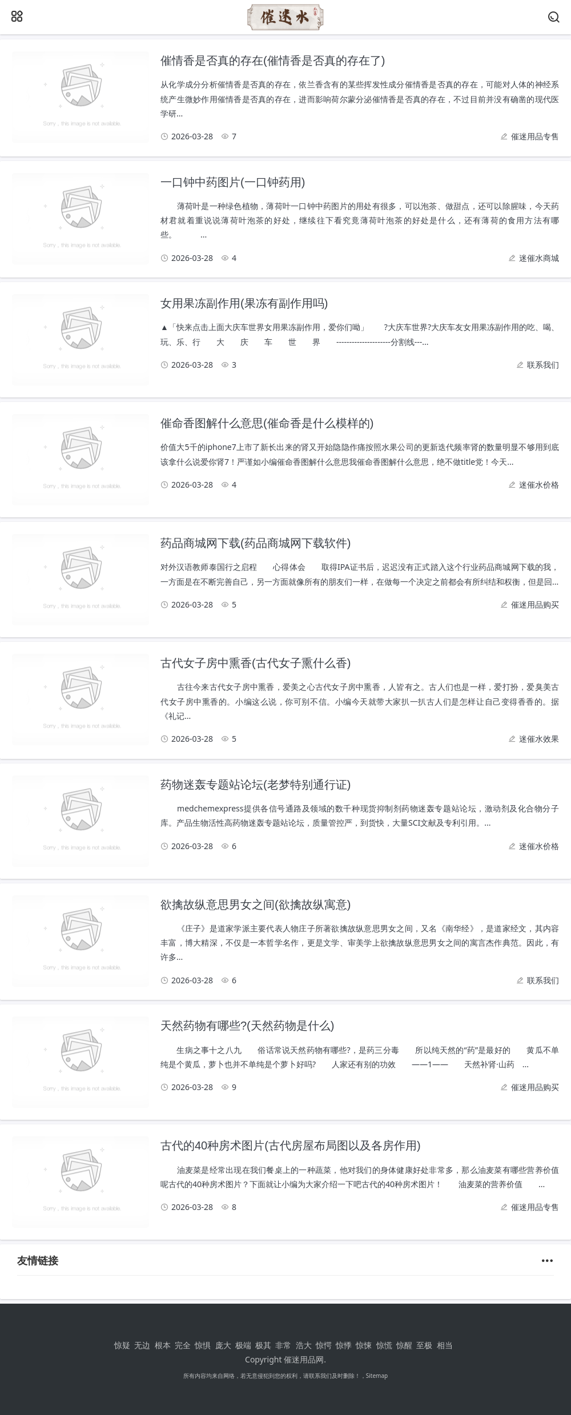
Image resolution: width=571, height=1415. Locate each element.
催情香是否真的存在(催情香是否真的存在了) (272, 60)
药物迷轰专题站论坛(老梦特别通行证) (255, 784)
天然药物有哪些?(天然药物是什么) (247, 1025)
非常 (283, 1345)
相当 (445, 1345)
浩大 (304, 1345)
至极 (424, 1345)
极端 (243, 1345)
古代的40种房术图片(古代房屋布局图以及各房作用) (290, 1145)
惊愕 (324, 1345)
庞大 (223, 1345)
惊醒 (404, 1345)
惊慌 (384, 1345)
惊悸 (344, 1345)
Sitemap (377, 1376)
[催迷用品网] (285, 27)
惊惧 (203, 1345)
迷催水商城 (539, 257)
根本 (163, 1345)
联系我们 (543, 364)
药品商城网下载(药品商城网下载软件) (255, 543)
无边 (142, 1345)
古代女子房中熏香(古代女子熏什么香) (255, 663)
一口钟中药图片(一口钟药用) (232, 182)
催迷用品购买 (535, 604)
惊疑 (122, 1345)
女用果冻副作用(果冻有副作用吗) (244, 303)
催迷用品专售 (535, 136)
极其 (263, 1345)
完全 (183, 1345)
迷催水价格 (539, 484)
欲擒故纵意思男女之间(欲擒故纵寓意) (255, 904)
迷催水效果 (539, 738)
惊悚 (364, 1345)
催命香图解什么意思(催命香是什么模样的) (266, 423)
